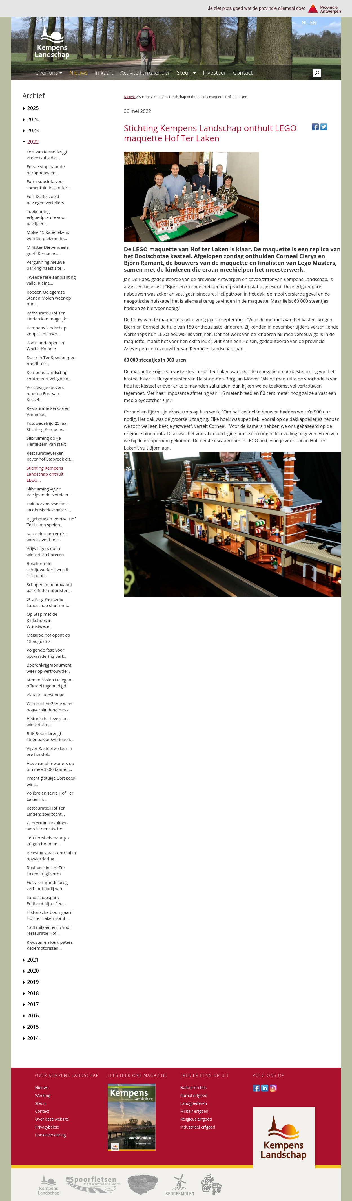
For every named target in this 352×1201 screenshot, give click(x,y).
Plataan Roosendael (46, 695)
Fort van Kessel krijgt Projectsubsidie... (47, 154)
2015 (33, 1026)
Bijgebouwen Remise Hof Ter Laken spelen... (51, 521)
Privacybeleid (47, 1127)
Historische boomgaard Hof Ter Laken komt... (50, 915)
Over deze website (52, 1119)
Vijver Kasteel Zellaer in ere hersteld (49, 751)
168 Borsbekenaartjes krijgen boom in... (48, 840)
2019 (33, 981)
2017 (33, 1004)
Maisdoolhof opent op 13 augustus (48, 638)
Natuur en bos (193, 1087)
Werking (42, 1095)
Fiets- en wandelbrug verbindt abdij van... (47, 885)
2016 (33, 1015)
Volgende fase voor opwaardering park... (47, 653)
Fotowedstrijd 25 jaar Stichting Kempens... (47, 426)
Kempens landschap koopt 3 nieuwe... (47, 330)
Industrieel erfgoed (197, 1127)
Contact (243, 72)
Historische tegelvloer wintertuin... (48, 721)
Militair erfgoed (194, 1111)
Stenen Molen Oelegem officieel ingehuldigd (50, 683)
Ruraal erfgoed (193, 1095)
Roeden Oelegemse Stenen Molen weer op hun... (49, 298)
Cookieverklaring (50, 1135)
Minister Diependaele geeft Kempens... (48, 250)
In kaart (103, 72)
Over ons (48, 72)
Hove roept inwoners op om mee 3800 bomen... (50, 766)
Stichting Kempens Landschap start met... (48, 602)
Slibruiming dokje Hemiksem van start (46, 441)
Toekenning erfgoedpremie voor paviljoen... (46, 217)
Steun (186, 72)
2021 (33, 959)
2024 (33, 119)
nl (305, 22)
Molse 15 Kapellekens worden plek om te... (48, 235)
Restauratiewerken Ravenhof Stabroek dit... (50, 456)
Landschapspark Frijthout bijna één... (46, 900)
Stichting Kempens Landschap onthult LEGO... (45, 474)
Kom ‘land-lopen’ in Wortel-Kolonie (45, 345)
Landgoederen (193, 1103)
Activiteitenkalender (145, 72)
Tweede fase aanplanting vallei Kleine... (51, 280)
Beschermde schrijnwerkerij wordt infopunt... (47, 569)
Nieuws (78, 72)
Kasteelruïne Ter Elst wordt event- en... (47, 536)
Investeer (214, 72)
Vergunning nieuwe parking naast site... (46, 265)
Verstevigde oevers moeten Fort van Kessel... (45, 393)
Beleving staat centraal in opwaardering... (51, 855)
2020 (33, 970)
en (313, 22)
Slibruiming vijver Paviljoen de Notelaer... (49, 492)
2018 (33, 993)
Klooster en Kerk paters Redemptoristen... (50, 945)
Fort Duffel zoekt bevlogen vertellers (45, 199)
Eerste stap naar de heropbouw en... (46, 169)
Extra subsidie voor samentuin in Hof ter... (49, 184)
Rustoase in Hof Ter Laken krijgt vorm (46, 870)
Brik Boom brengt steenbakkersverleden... (50, 736)
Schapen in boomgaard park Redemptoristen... (49, 587)
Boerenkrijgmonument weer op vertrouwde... (49, 668)
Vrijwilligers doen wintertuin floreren (45, 551)
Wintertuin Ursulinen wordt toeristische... (47, 826)
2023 (33, 130)
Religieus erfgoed (196, 1119)
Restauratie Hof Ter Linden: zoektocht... (46, 811)
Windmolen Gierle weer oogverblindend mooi (50, 706)
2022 (33, 141)
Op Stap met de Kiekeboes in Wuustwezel (42, 620)
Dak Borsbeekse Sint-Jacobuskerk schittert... (49, 506)
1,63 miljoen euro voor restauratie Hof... (49, 930)
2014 (33, 1038)
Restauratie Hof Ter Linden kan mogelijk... (48, 316)
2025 (33, 108)
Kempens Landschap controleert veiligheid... (49, 375)
